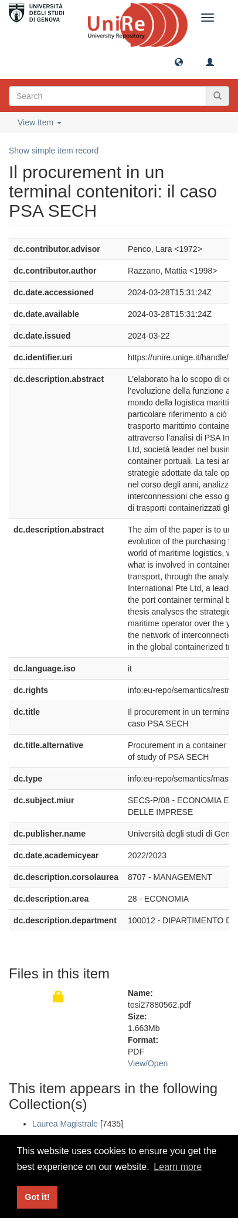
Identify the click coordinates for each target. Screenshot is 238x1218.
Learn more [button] (178, 1167)
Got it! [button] (37, 1197)
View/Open (148, 1063)
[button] (178, 61)
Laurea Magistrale (65, 1123)
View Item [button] (40, 122)
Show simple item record (53, 150)
